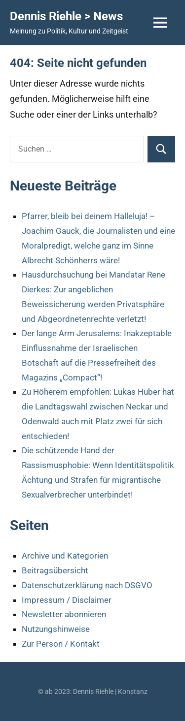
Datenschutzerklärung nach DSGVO (87, 585)
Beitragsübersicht (55, 570)
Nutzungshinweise (56, 629)
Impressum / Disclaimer (66, 600)
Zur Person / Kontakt (61, 644)
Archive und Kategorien (65, 556)
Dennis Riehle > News (66, 16)
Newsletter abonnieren (64, 614)
